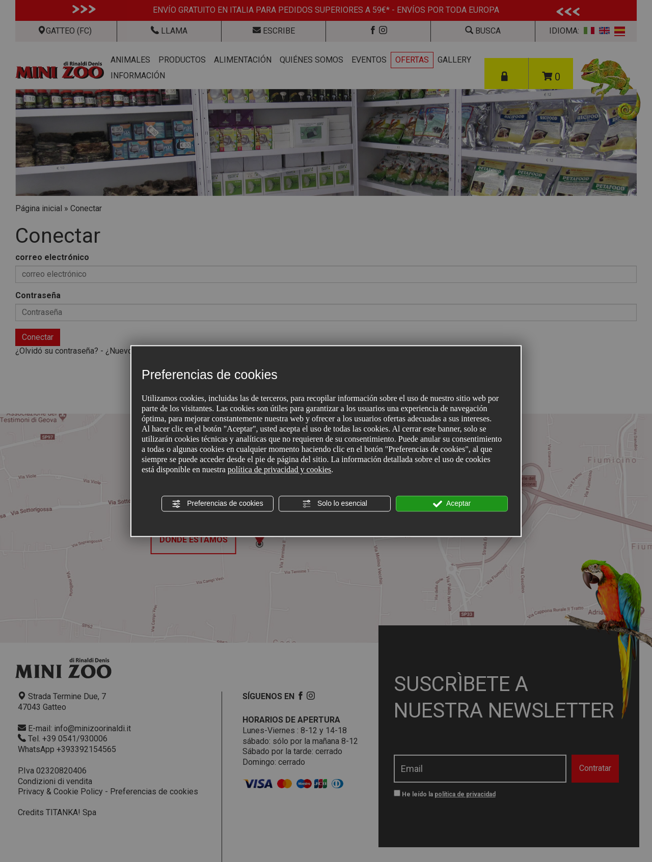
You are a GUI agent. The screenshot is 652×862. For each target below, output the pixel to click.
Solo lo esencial (334, 503)
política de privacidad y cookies (279, 469)
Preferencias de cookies (217, 503)
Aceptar (452, 503)
